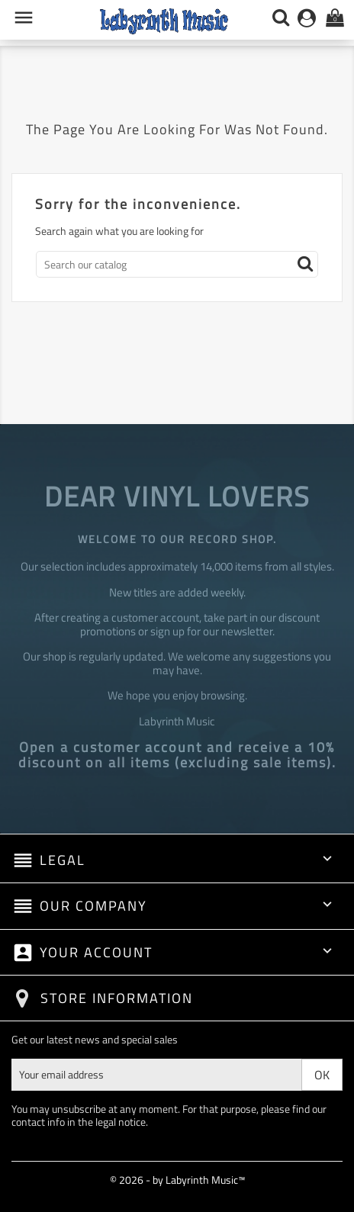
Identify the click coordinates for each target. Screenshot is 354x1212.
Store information (116, 998)
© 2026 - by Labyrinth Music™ (177, 1180)
